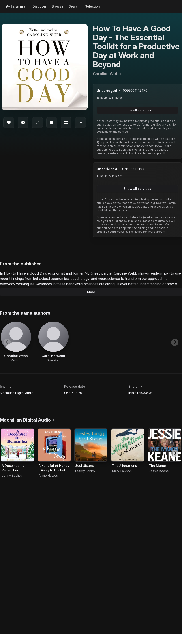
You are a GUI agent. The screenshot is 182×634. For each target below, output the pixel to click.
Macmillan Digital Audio (17, 393)
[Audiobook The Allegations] (127, 445)
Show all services (137, 110)
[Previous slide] (7, 342)
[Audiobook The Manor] (164, 445)
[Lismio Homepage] (15, 6)
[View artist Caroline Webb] (16, 342)
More (91, 292)
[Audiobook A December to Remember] (17, 445)
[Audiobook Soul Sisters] (90, 445)
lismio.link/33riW (140, 393)
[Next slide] (174, 342)
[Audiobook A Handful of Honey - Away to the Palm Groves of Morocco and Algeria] (54, 445)
